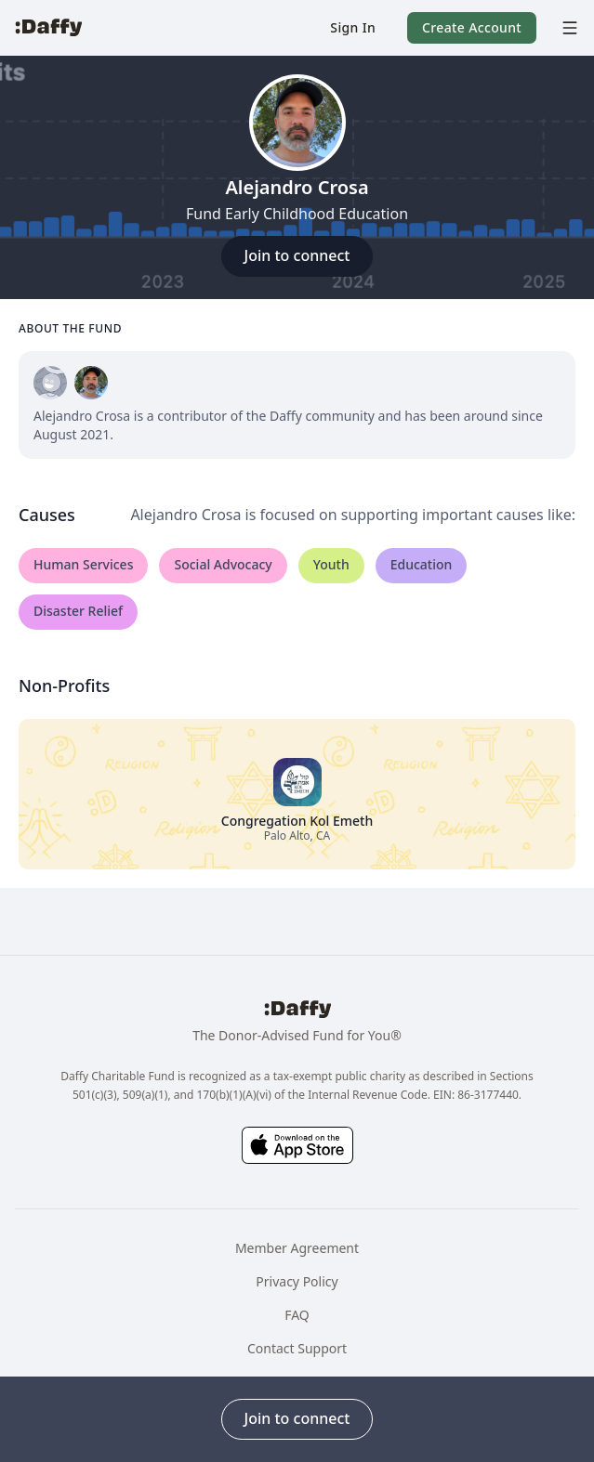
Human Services (83, 564)
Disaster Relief (78, 611)
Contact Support (297, 1348)
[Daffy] (48, 28)
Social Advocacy (222, 564)
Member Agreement (297, 1248)
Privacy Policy (296, 1281)
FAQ (297, 1315)
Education (421, 564)
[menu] (565, 28)
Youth (331, 564)
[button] (352, 28)
